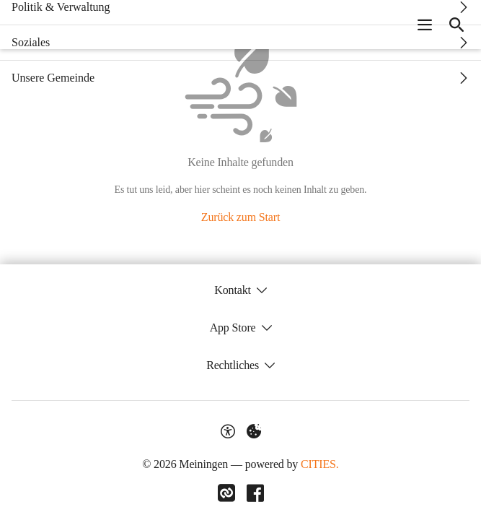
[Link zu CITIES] (226, 493)
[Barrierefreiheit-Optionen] (228, 431)
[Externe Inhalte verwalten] (254, 431)
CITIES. (320, 464)
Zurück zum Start (240, 217)
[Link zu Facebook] (255, 493)
